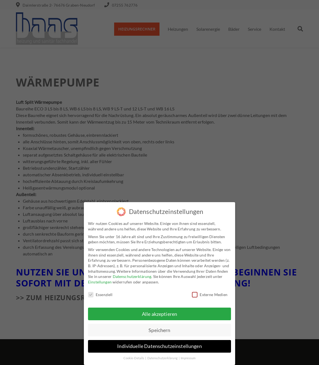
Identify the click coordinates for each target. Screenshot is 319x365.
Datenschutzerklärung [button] (162, 358)
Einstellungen (100, 281)
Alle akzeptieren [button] (159, 314)
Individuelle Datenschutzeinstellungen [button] (159, 346)
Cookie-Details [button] (134, 358)
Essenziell (100, 294)
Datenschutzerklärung (132, 276)
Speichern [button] (159, 330)
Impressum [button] (188, 358)
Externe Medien (209, 294)
